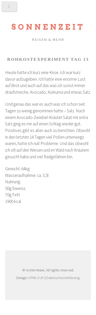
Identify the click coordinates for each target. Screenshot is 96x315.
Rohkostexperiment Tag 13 (48, 59)
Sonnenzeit (48, 26)
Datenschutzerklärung (63, 277)
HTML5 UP (36, 277)
